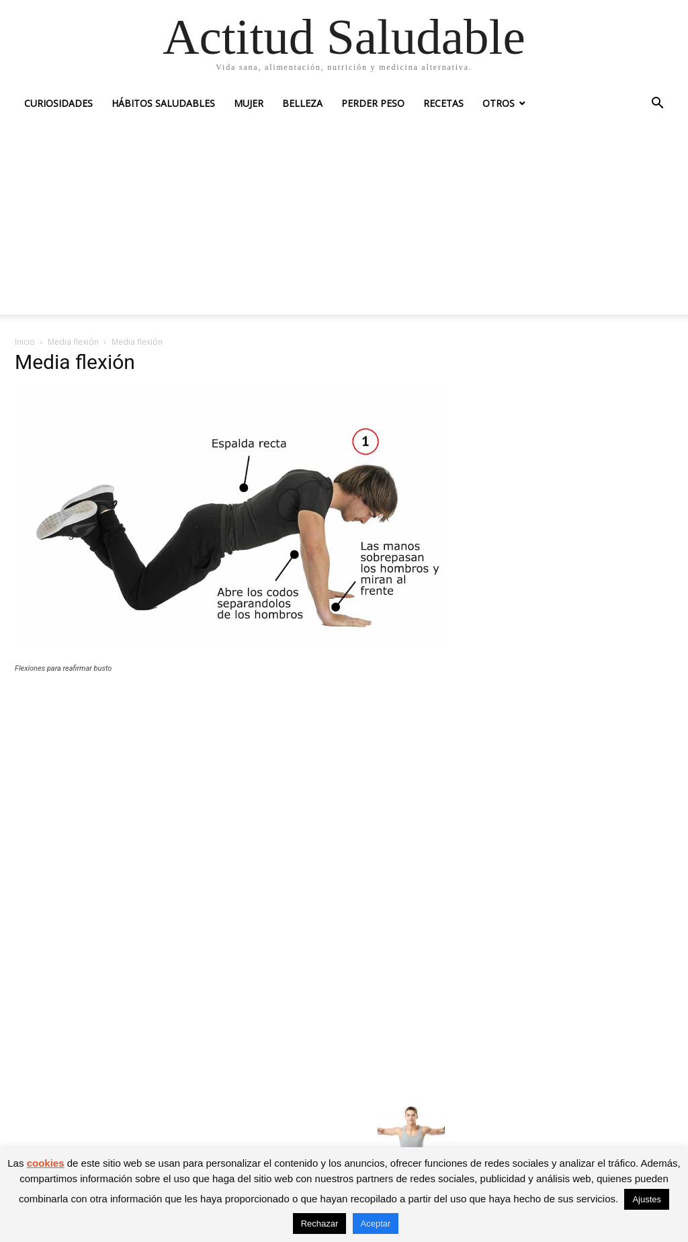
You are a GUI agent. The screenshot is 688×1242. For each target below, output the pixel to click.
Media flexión (73, 341)
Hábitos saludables (163, 103)
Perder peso (372, 103)
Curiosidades (58, 103)
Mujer (248, 103)
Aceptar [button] (376, 1223)
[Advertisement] (344, 220)
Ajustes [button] (646, 1199)
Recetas (443, 103)
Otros (498, 103)
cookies (45, 1163)
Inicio (25, 341)
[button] (657, 104)
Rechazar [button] (320, 1223)
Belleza (302, 103)
